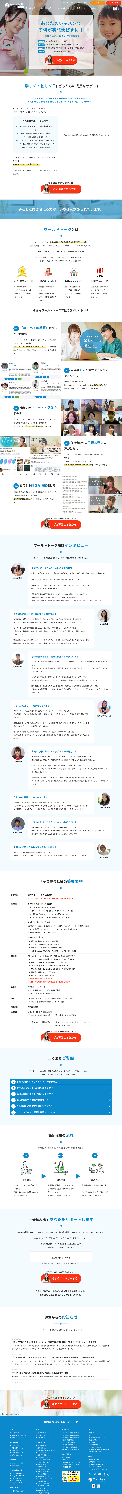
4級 (51, 1450)
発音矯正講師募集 (68, 1445)
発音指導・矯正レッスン (44, 1455)
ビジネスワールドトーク (96, 1459)
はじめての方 (46, 8)
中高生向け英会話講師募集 (71, 1437)
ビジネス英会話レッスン (44, 1474)
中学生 (79, 2)
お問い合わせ (41, 1437)
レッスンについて (64, 8)
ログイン (97, 3)
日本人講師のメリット (18, 1448)
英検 (89, 1449)
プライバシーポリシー (69, 1460)
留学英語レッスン (42, 1490)
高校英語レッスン (42, 1467)
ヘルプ (93, 8)
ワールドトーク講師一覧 (19, 1463)
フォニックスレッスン (43, 1471)
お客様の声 (15, 1450)
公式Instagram (93, 1433)
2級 (43, 1450)
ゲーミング (99, 1452)
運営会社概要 (67, 1467)
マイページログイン (17, 1437)
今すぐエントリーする (65, 1278)
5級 (54, 1450)
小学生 (72, 2)
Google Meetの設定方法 (18, 1476)
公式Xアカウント (94, 1435)
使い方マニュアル (42, 1433)
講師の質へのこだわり (18, 1453)
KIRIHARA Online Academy (96, 1464)
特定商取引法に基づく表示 (71, 1464)
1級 (37, 1450)
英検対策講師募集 (68, 1440)
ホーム (3, 1414)
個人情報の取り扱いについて (71, 1462)
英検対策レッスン (42, 1448)
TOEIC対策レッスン (43, 1452)
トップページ (15, 1433)
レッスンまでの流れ (17, 1473)
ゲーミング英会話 (42, 1488)
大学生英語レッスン (43, 1469)
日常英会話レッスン (43, 1476)
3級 (49, 1450)
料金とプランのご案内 (18, 1491)
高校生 (85, 2)
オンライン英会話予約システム (98, 1469)
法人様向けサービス (43, 1486)
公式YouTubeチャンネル (96, 1440)
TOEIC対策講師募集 (69, 1442)
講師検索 (30, 8)
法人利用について (17, 1455)
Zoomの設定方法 (17, 1478)
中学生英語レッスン (43, 1464)
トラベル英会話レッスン (44, 1479)
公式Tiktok (92, 1442)
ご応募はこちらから (64, 60)
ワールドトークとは (17, 1445)
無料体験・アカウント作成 (19, 1435)
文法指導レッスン (42, 1457)
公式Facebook (93, 1445)
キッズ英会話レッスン (43, 1460)
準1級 (40, 1450)
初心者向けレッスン (43, 1445)
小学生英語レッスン (43, 1462)
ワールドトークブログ (95, 1447)
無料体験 (114, 3)
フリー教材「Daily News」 (19, 1483)
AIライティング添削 (43, 1493)
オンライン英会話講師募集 (71, 1433)
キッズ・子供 (64, 2)
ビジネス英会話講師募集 (70, 1447)
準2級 (46, 1450)
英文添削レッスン (42, 1481)
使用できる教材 (16, 1480)
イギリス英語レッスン (43, 1483)
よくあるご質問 (41, 1435)
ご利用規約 (66, 1457)
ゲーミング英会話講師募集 (71, 1449)
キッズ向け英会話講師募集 (71, 1435)
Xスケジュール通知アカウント (98, 1437)
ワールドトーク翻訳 (95, 1467)
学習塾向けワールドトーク (97, 1462)
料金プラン (81, 8)
